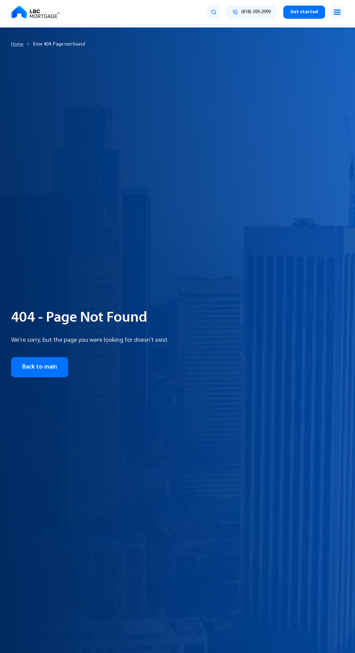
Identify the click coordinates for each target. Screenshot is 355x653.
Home (17, 44)
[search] (213, 12)
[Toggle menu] (337, 12)
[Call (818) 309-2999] (252, 12)
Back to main (39, 367)
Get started (304, 12)
